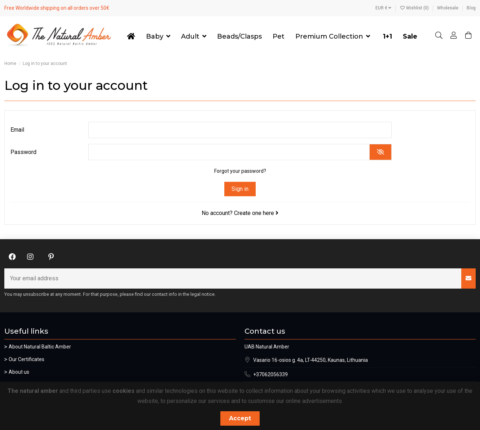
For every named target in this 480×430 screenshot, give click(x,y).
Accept (240, 418)
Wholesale (448, 7)
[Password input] (229, 152)
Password (23, 152)
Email (17, 129)
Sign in (240, 188)
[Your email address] (233, 278)
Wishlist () (415, 7)
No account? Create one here (240, 213)
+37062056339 (270, 374)
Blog (471, 7)
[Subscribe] (468, 278)
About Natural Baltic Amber (40, 347)
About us (19, 372)
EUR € (383, 7)
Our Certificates (26, 359)
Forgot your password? (240, 171)
